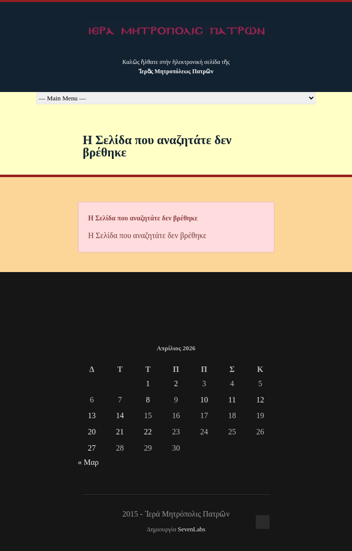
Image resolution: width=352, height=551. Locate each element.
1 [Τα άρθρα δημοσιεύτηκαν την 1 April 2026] (148, 383)
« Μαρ (88, 462)
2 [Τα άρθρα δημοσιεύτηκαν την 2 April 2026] (176, 383)
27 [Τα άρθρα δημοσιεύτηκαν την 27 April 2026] (92, 448)
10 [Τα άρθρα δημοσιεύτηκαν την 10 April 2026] (204, 400)
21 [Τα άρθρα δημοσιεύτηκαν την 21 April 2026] (120, 432)
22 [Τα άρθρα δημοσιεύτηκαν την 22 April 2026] (148, 432)
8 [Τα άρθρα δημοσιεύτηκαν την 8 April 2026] (148, 400)
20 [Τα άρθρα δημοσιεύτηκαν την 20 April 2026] (92, 432)
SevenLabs (191, 529)
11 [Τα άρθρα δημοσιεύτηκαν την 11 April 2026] (232, 400)
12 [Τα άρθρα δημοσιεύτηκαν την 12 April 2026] (260, 400)
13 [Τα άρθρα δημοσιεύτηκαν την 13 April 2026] (92, 415)
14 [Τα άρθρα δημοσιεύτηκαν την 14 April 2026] (120, 415)
